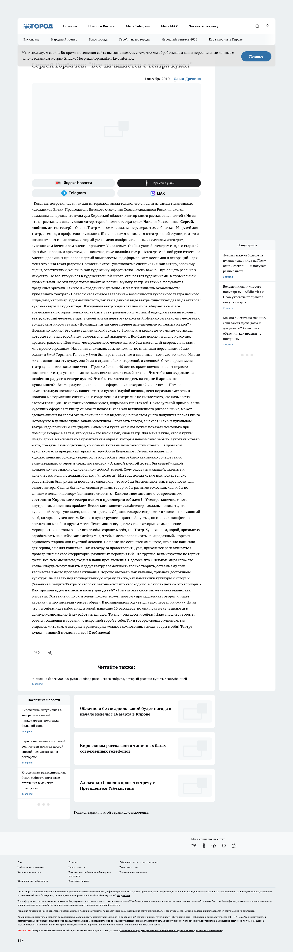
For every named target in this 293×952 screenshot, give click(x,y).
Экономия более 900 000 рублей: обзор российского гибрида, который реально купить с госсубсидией (116, 682)
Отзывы (73, 862)
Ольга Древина (187, 78)
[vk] (37, 652)
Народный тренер (64, 39)
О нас (21, 862)
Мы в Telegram (138, 26)
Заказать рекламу (203, 26)
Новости (70, 26)
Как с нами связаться (29, 872)
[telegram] (52, 652)
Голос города (98, 39)
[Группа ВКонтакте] (194, 846)
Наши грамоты (77, 867)
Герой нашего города (134, 39)
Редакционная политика (133, 872)
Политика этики (128, 867)
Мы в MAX (169, 26)
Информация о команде (31, 867)
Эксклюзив (31, 39)
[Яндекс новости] (73, 183)
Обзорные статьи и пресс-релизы (138, 862)
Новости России (101, 26)
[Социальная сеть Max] (159, 193)
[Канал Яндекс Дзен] (159, 183)
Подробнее (123, 895)
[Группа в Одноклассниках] (204, 846)
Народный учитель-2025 (179, 39)
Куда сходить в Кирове (226, 39)
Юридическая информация (33, 881)
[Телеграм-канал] (73, 193)
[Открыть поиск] (257, 26)
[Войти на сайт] (267, 26)
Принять (256, 56)
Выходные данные (79, 881)
